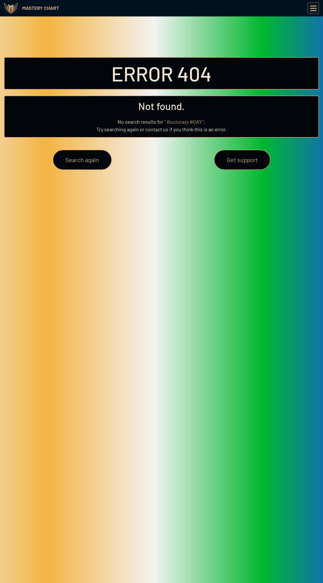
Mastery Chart (40, 8)
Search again (82, 159)
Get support (242, 159)
